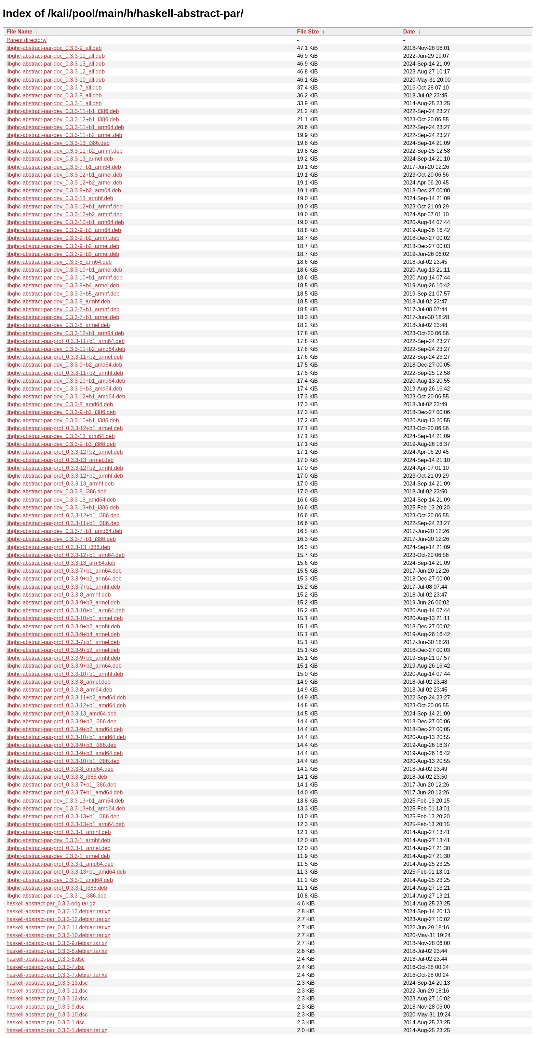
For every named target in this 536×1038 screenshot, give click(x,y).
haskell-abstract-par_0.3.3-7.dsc (45, 967)
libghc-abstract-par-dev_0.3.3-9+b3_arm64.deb (63, 230)
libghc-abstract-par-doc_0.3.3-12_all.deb (55, 71)
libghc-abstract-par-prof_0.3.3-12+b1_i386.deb (62, 515)
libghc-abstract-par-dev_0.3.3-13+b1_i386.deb (62, 507)
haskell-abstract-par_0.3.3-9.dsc (45, 1007)
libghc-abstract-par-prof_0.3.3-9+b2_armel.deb (63, 650)
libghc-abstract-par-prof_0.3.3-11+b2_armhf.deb (64, 373)
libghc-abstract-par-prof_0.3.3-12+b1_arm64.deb (65, 555)
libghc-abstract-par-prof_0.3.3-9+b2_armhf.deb (63, 626)
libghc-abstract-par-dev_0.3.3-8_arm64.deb (59, 262)
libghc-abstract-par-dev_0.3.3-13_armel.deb (59, 159)
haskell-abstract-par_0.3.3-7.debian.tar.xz (56, 975)
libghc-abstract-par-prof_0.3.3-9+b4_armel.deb (63, 634)
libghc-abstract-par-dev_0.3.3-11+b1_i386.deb (62, 111)
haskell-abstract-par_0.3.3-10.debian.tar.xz (58, 935)
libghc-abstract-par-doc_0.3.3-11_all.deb (55, 56)
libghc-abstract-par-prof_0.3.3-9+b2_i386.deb (61, 721)
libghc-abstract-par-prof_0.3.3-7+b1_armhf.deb (63, 587)
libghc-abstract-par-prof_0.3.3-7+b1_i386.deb (61, 785)
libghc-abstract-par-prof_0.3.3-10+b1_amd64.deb (66, 737)
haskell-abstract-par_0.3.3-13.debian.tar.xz (58, 911)
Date (409, 32)
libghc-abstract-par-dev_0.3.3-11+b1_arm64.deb (65, 127)
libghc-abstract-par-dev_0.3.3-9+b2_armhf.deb (62, 238)
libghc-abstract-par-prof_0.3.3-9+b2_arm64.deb (64, 579)
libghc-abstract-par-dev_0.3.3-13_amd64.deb (61, 500)
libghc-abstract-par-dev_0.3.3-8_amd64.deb (59, 404)
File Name (19, 32)
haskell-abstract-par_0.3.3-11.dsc (47, 991)
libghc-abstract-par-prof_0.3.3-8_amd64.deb (59, 769)
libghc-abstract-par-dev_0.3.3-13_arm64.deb (60, 436)
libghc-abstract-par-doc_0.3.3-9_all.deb (54, 48)
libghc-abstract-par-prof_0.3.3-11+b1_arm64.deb (65, 341)
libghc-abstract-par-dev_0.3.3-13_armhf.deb (59, 198)
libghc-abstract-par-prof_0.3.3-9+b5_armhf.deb (63, 658)
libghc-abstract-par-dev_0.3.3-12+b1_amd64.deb (65, 396)
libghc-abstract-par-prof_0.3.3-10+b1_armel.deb (64, 618)
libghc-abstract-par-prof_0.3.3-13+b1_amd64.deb (66, 872)
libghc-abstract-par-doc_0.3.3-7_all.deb (54, 88)
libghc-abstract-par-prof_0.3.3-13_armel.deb (59, 460)
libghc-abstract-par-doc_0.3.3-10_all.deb (55, 80)
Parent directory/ (26, 40)
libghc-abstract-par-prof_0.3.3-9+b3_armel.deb (63, 602)
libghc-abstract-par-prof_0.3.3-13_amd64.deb (61, 713)
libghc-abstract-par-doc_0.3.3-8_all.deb (54, 95)
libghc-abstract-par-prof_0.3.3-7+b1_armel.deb (63, 642)
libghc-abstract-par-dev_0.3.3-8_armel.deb (58, 325)
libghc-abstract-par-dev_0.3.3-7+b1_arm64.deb (63, 167)
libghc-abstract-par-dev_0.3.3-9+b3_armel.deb (62, 254)
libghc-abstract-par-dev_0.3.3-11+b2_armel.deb (64, 135)
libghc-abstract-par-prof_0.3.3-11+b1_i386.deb (62, 523)
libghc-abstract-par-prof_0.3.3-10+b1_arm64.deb (65, 610)
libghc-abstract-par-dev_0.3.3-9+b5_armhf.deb (62, 294)
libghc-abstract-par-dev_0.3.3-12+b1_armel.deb (64, 175)
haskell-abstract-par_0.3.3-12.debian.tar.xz (58, 919)
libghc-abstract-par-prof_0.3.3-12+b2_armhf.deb (64, 468)
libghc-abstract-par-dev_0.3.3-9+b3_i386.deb (61, 444)
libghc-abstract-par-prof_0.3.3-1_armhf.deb (58, 832)
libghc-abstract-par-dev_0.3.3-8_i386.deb (56, 491)
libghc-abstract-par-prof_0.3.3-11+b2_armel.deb (64, 357)
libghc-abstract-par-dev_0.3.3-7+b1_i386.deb (61, 539)
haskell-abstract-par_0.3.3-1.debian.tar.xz (56, 1030)
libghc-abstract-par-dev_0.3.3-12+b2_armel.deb (64, 183)
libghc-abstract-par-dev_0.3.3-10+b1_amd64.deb (65, 381)
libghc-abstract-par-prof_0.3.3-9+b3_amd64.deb (64, 753)
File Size (308, 32)
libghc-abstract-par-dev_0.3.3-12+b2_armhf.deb (64, 214)
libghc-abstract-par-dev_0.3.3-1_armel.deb (58, 856)
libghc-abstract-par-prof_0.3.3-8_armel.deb (58, 682)
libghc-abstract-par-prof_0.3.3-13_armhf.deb (60, 484)
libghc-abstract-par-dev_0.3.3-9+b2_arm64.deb (63, 190)
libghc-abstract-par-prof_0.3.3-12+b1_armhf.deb (64, 476)
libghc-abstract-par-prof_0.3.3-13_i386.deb (58, 547)
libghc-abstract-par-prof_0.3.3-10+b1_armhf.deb (64, 674)
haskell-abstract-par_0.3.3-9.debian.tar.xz (56, 943)
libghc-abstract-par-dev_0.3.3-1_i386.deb (56, 896)
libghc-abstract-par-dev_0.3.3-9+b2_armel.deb (62, 246)
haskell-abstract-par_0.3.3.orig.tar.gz (50, 903)
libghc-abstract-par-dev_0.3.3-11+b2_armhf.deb (64, 151)
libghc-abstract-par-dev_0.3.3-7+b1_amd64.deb (64, 531)
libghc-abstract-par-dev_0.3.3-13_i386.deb (58, 143)
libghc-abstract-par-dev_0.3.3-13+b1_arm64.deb (65, 801)
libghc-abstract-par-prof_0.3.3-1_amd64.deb (59, 864)
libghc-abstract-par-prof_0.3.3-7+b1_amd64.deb (64, 792)
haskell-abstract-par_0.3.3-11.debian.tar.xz (58, 927)
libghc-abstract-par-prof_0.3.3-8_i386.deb (56, 777)
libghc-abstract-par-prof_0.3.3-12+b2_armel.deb (64, 452)
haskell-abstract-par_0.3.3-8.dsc (45, 959)
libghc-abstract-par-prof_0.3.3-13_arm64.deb (60, 563)
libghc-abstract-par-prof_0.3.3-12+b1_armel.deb (64, 428)
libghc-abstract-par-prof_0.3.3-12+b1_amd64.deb (66, 705)
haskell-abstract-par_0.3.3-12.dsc (47, 998)
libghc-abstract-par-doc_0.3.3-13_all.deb (55, 64)
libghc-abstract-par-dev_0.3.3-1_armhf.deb (58, 840)
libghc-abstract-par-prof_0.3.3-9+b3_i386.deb (61, 745)
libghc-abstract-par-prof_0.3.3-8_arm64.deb (59, 690)
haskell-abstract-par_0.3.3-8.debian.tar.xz (56, 951)
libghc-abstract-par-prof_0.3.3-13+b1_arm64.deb (65, 824)
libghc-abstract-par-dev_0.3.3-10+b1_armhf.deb (64, 278)
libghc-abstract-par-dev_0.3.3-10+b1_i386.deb (62, 420)
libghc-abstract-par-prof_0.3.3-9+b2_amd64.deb (64, 729)
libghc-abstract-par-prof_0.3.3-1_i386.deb (56, 888)
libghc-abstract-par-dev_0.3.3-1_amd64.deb (59, 880)
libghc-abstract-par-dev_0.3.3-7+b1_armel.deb (62, 317)
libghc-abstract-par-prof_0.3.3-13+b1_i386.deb (62, 816)
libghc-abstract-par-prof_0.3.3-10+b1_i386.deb (62, 761)
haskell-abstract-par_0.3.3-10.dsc (47, 1014)
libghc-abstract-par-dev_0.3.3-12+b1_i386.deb (62, 119)
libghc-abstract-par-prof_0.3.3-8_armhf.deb (58, 595)
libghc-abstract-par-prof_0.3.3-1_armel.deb (58, 848)
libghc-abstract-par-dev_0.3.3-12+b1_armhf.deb (64, 206)
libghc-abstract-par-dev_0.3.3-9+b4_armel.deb (62, 285)
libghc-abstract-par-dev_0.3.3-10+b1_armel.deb (64, 270)
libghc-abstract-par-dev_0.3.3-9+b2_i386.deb (61, 412)
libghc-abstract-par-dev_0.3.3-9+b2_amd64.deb (64, 365)
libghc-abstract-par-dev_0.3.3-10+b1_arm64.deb (65, 222)
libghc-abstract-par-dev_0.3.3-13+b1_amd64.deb (65, 808)
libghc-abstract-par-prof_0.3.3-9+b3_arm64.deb (64, 666)
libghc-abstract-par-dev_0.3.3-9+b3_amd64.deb (64, 389)
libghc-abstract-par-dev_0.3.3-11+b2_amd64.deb (65, 349)
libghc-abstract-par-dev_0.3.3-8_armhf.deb (58, 301)
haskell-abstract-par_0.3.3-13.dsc (47, 983)
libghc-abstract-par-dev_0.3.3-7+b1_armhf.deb (62, 309)
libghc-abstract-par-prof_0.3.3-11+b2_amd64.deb (66, 697)
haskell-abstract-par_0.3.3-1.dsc (45, 1022)
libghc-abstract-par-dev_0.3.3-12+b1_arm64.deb (65, 333)
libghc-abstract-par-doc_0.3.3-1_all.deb (54, 103)
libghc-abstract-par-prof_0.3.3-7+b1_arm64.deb (64, 571)
